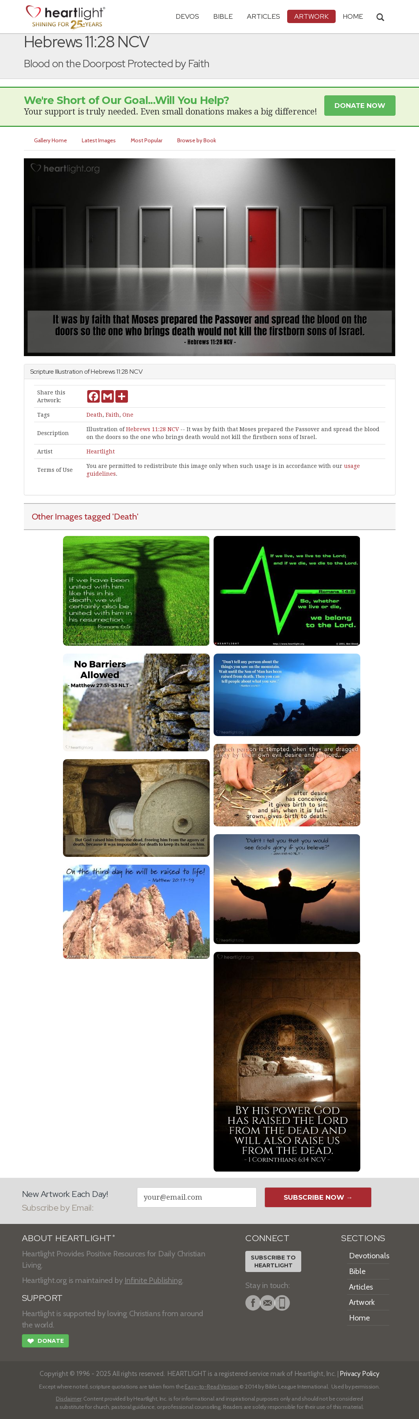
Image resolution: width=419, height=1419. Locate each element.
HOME (353, 16)
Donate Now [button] (359, 105)
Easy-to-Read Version (211, 1386)
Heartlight (100, 451)
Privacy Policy (359, 1373)
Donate (45, 1342)
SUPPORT (42, 1298)
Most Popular (146, 140)
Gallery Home (50, 140)
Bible (223, 16)
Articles (263, 16)
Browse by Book (196, 140)
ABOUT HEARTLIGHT (68, 1238)
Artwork (311, 16)
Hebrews (103, 371)
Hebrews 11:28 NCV (152, 429)
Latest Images (99, 140)
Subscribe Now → (318, 1197)
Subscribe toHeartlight (273, 1261)
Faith (112, 415)
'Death (124, 516)
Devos (187, 16)
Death (94, 415)
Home (359, 1317)
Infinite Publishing (153, 1280)
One (127, 415)
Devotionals (369, 1255)
